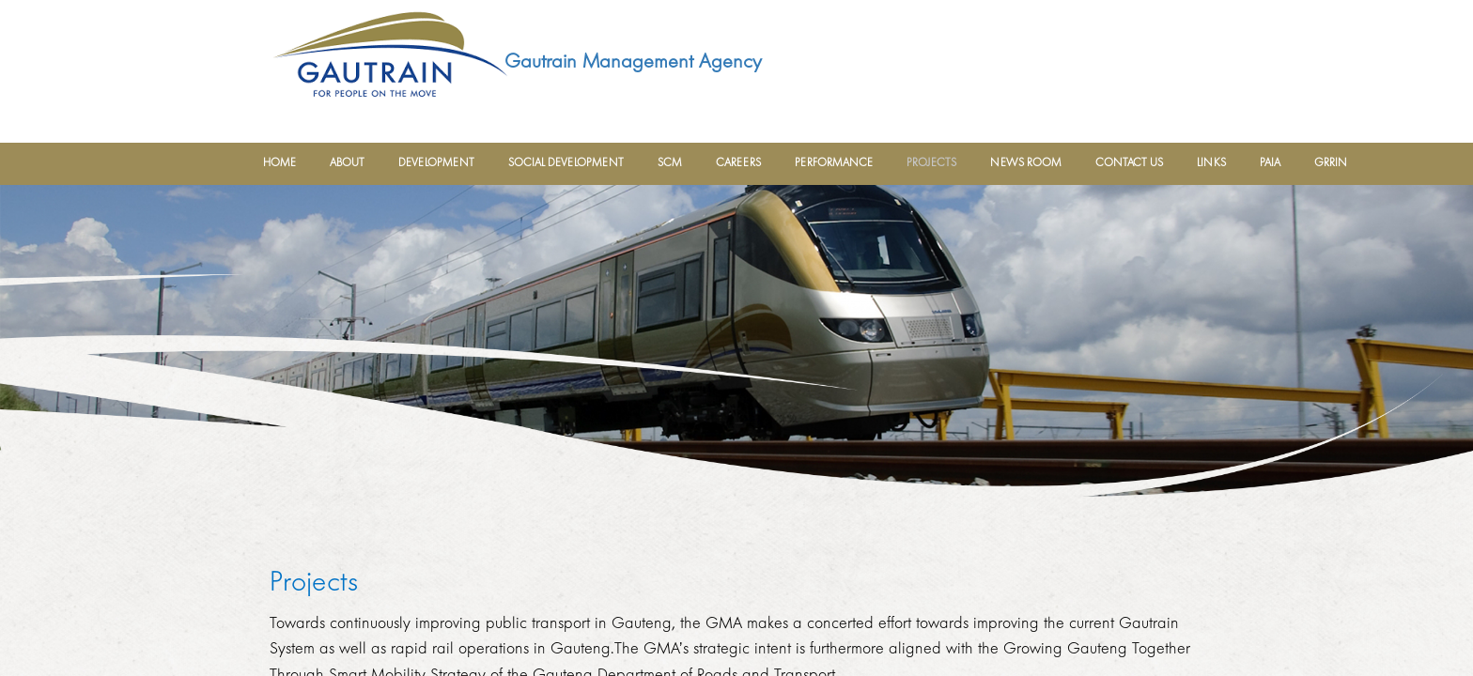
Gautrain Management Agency (633, 61)
